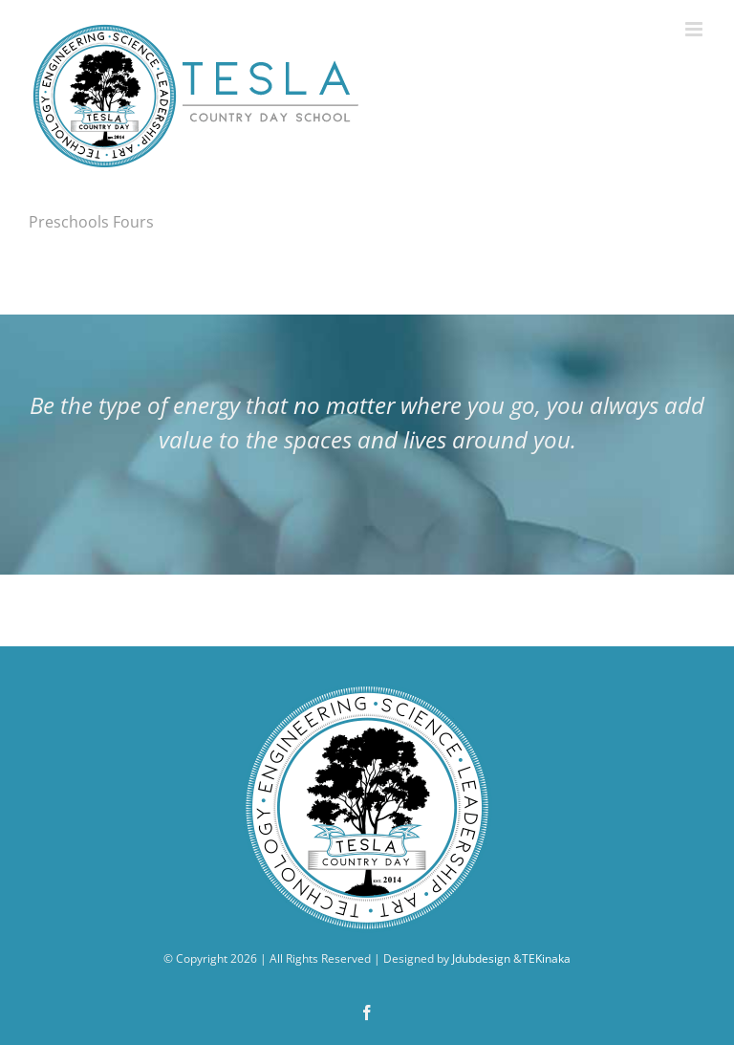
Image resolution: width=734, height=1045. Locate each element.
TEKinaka (546, 958)
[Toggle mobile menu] (695, 29)
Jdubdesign (481, 958)
